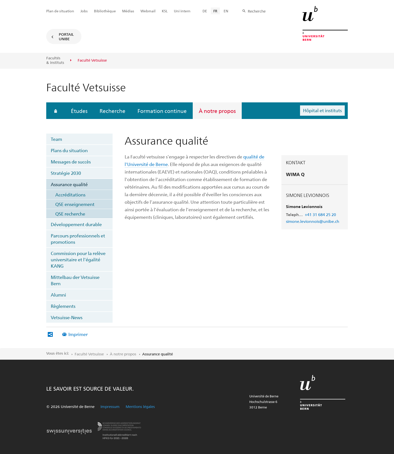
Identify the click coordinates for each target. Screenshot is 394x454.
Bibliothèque (105, 11)
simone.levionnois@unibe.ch (312, 221)
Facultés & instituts (55, 60)
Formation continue (162, 110)
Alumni (58, 295)
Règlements (63, 306)
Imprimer (78, 334)
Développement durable (76, 224)
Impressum (110, 406)
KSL (165, 11)
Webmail (148, 11)
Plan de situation (60, 11)
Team (56, 139)
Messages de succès (71, 161)
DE (205, 11)
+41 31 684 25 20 (320, 214)
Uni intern (182, 11)
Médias (128, 11)
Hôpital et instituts (322, 110)
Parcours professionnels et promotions (78, 238)
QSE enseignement (74, 204)
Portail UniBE (66, 36)
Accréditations (70, 194)
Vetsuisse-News (66, 317)
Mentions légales (140, 406)
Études (79, 110)
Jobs (84, 11)
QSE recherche (70, 214)
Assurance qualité (69, 184)
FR (215, 11)
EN (226, 11)
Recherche (112, 110)
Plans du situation (69, 150)
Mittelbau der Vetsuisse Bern (75, 280)
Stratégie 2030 (66, 173)
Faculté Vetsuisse (89, 353)
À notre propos (217, 110)
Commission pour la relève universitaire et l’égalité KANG (78, 259)
